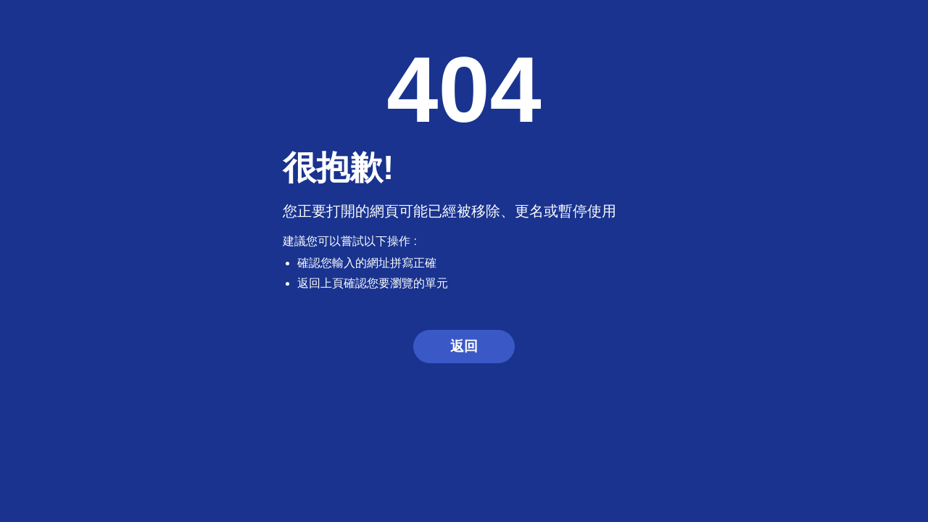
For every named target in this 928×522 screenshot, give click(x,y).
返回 (464, 346)
